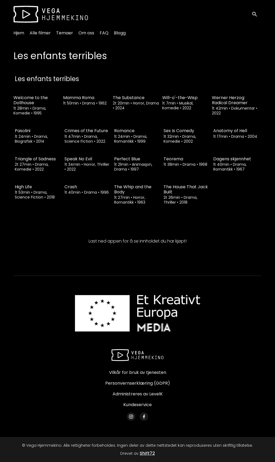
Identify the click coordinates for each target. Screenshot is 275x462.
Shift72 (147, 453)
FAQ (104, 33)
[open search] (257, 14)
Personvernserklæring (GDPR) (137, 383)
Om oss (86, 33)
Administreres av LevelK (138, 394)
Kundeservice (137, 405)
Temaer (64, 33)
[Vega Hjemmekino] (137, 355)
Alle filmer (40, 33)
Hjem (18, 33)
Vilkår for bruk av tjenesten (137, 372)
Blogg (120, 33)
